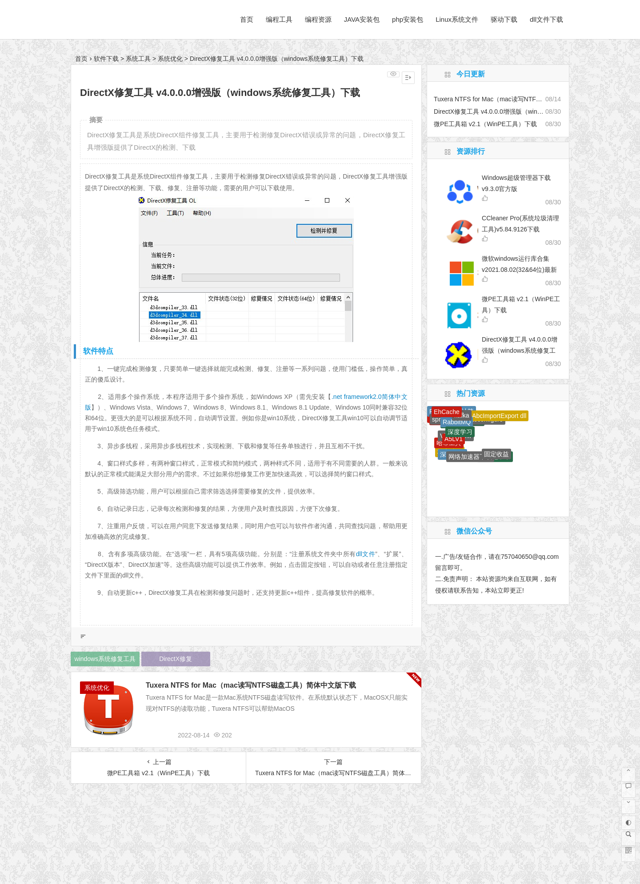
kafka (461, 415)
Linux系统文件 (457, 19)
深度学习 (460, 431)
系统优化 (170, 58)
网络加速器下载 (470, 456)
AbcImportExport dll (499, 415)
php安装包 (407, 19)
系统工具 (138, 58)
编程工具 (279, 19)
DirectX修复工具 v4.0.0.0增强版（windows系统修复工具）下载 (519, 350)
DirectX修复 (175, 658)
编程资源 (318, 19)
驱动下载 (504, 19)
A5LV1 (453, 438)
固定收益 (496, 454)
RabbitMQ (457, 422)
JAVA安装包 (362, 19)
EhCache (447, 411)
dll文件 (365, 553)
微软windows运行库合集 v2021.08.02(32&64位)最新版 (519, 269)
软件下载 (106, 58)
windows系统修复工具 (105, 658)
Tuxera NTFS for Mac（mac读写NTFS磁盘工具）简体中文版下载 (251, 685)
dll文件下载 (546, 19)
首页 (246, 19)
